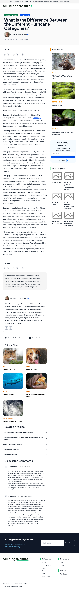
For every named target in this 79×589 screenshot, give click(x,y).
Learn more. (66, 1)
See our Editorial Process (14, 337)
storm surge (37, 118)
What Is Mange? (32, 369)
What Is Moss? (57, 105)
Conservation (46, 565)
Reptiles (55, 129)
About (62, 562)
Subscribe (63, 157)
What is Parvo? (56, 182)
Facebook (63, 574)
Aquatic (6, 391)
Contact (63, 565)
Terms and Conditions (16, 586)
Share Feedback (35, 337)
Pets (4, 366)
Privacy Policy (6, 586)
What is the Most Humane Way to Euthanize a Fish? (69, 223)
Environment (8, 418)
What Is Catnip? (9, 369)
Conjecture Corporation (21, 583)
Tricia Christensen (20, 34)
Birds (54, 72)
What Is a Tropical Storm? (12, 421)
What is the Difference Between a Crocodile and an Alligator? (69, 186)
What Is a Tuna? (9, 394)
